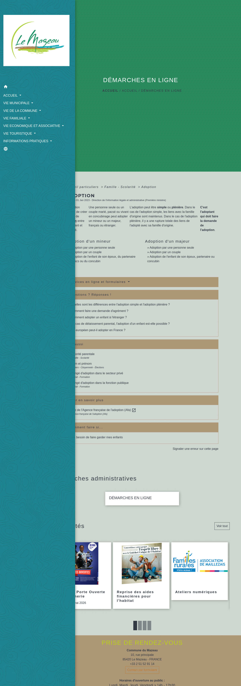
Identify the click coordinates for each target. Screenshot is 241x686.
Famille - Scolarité (120, 187)
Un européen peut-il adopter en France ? (98, 330)
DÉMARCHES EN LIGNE (161, 90)
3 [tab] (144, 625)
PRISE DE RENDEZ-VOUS (142, 642)
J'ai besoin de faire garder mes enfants (97, 437)
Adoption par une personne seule (93, 247)
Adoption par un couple (86, 252)
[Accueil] (21, 29)
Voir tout (222, 526)
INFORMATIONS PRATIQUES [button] (15, 124)
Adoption (148, 187)
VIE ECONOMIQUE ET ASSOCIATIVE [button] (20, 104)
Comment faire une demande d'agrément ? (99, 310)
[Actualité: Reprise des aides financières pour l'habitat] (141, 575)
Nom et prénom (81, 363)
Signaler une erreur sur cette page (195, 448)
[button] (21, 63)
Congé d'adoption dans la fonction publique (100, 382)
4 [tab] (149, 625)
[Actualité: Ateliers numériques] (199, 571)
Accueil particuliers (83, 187)
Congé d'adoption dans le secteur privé (97, 373)
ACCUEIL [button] (10, 71)
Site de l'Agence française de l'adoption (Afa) (103, 410)
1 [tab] (135, 625)
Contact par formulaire (142, 669)
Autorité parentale (83, 354)
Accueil (110, 90)
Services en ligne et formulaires (98, 282)
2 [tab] (140, 625)
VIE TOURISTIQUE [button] (18, 114)
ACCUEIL (129, 90)
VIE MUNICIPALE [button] (16, 79)
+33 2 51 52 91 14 (142, 663)
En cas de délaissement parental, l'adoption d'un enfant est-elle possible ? (120, 323)
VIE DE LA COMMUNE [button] (20, 87)
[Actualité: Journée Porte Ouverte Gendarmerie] (83, 575)
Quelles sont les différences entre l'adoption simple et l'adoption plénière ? (120, 304)
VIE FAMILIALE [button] (15, 94)
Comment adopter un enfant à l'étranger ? (99, 317)
